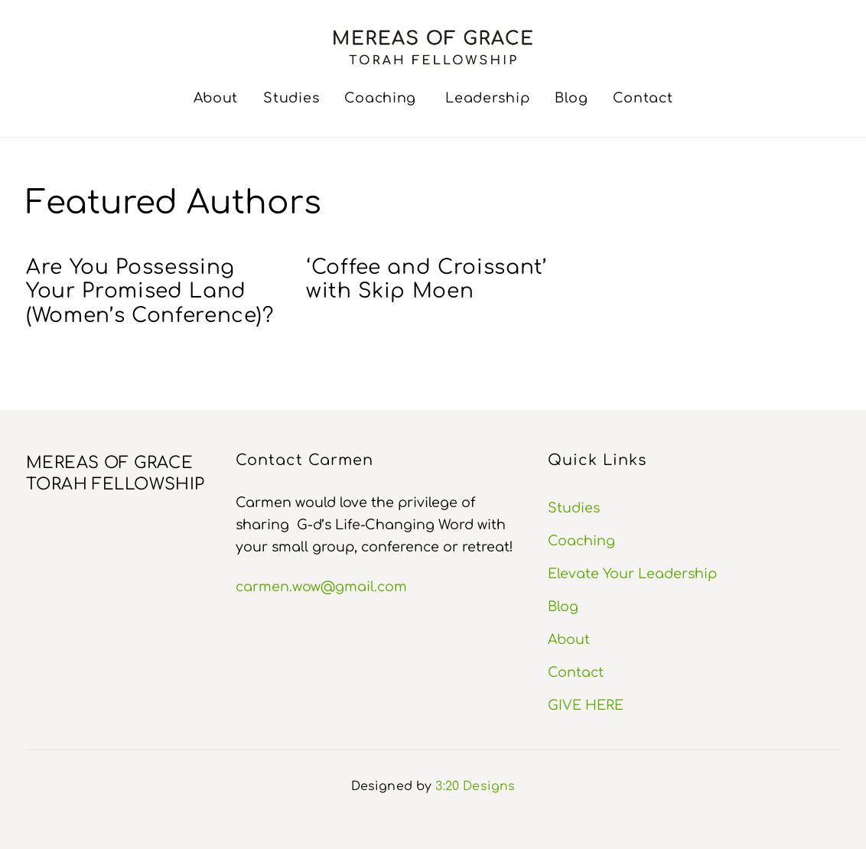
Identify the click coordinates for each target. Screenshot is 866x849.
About (216, 98)
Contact (642, 98)
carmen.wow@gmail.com (321, 586)
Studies (291, 98)
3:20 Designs (475, 786)
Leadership (487, 98)
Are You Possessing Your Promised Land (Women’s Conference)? (150, 291)
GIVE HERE (585, 705)
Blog (571, 98)
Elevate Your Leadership (632, 573)
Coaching (380, 98)
